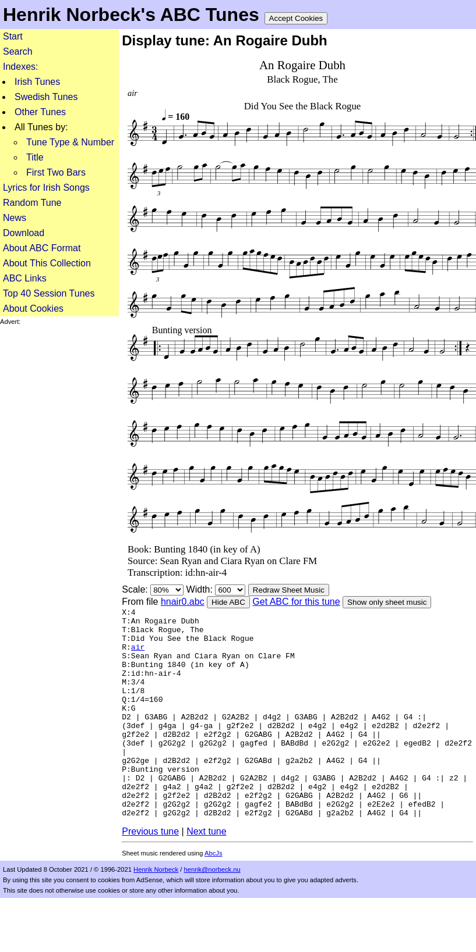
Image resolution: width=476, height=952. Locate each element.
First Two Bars (56, 172)
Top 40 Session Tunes (48, 293)
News (14, 218)
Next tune (206, 875)
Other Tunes (40, 112)
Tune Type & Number (70, 142)
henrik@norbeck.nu (212, 913)
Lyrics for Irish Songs (46, 187)
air (137, 655)
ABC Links (25, 278)
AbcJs (213, 896)
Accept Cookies (296, 18)
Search (18, 51)
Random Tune (32, 203)
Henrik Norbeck (155, 913)
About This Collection (47, 263)
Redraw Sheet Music (289, 590)
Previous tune (150, 875)
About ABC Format (41, 248)
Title (35, 157)
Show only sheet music (386, 602)
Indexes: (20, 67)
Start (13, 36)
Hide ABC (228, 602)
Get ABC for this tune (296, 602)
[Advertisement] (56, 500)
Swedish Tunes (46, 97)
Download (23, 233)
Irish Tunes (37, 82)
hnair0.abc (182, 602)
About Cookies (33, 308)
